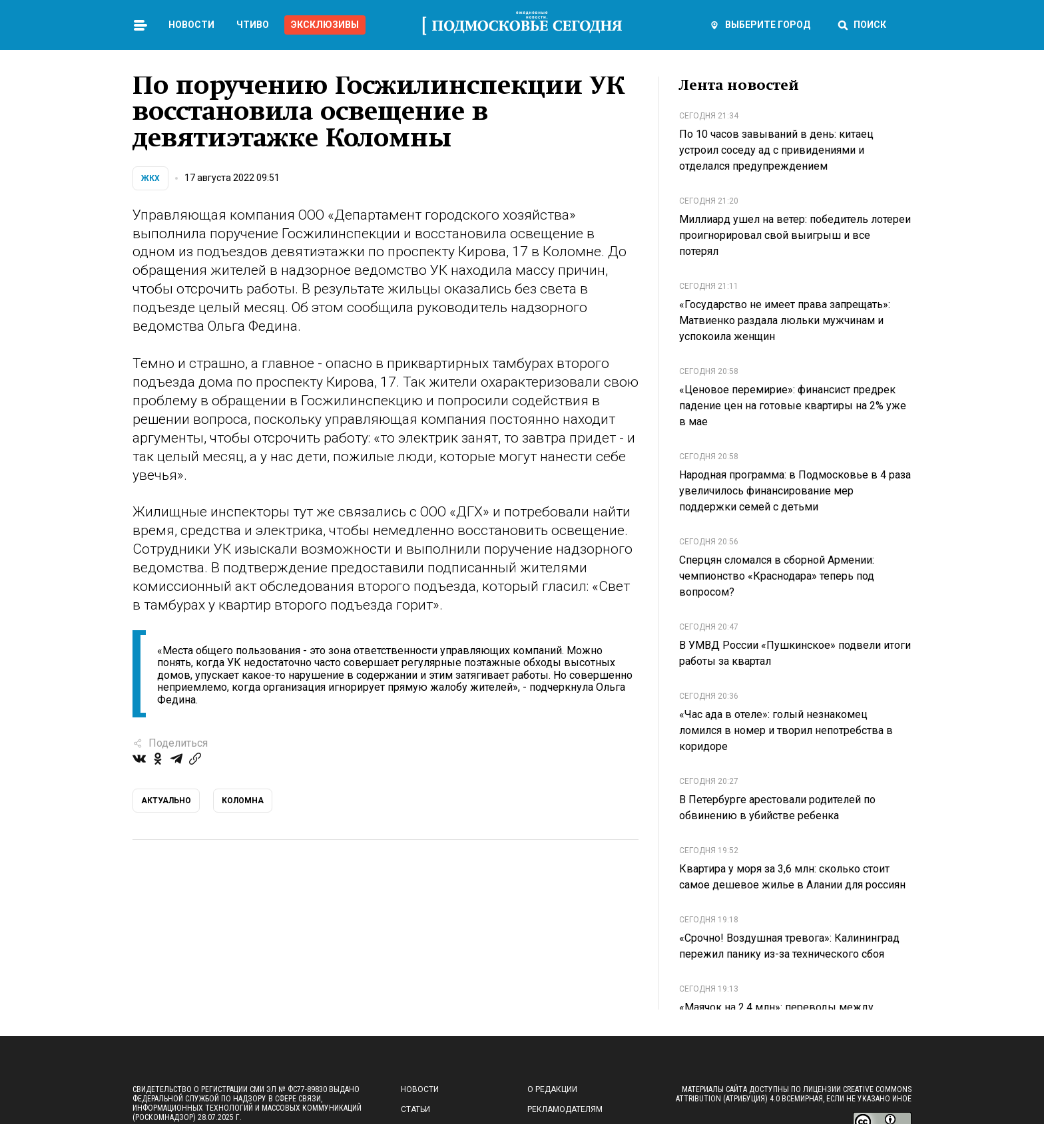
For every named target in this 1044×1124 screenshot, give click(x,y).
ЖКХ (150, 178)
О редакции (552, 1089)
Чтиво (252, 24)
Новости (191, 24)
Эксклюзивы (325, 24)
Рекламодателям (565, 1109)
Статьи (415, 1109)
